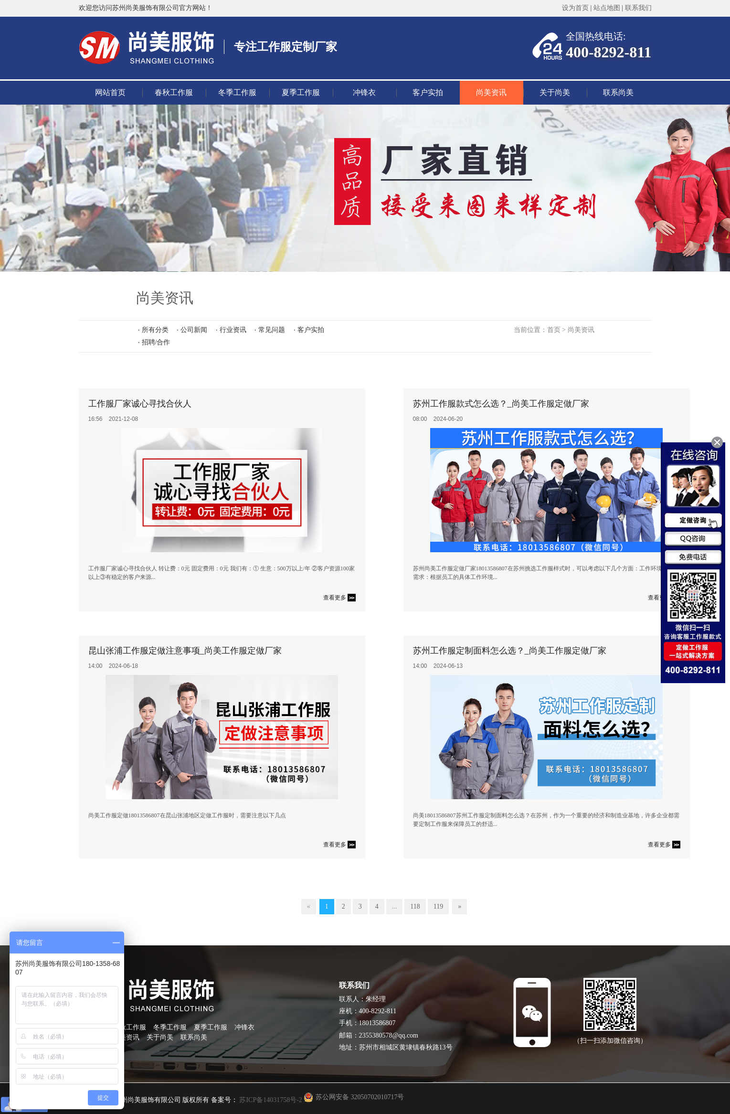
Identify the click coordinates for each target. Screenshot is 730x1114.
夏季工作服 (301, 92)
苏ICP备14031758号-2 (270, 1099)
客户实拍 (428, 92)
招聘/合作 (156, 342)
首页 (554, 329)
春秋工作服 (174, 92)
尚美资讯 (491, 92)
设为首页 (575, 7)
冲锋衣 (364, 92)
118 (415, 906)
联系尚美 (618, 92)
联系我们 (638, 7)
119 (438, 906)
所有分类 (155, 329)
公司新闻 (193, 329)
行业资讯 (233, 329)
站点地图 (606, 7)
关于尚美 (555, 92)
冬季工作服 (237, 92)
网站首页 (110, 92)
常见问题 (271, 329)
